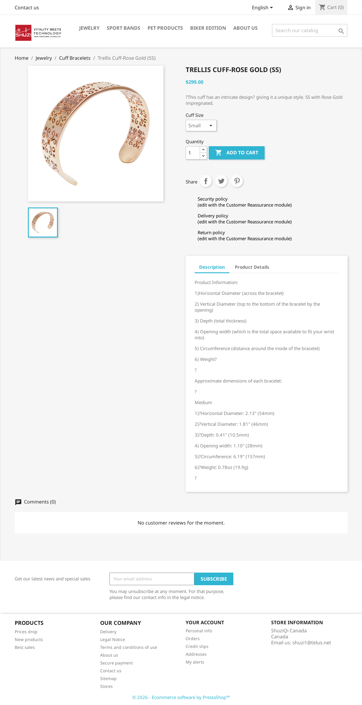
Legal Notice (112, 639)
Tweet (221, 181)
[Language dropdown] (263, 8)
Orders (193, 638)
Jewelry (89, 28)
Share (206, 181)
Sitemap (108, 678)
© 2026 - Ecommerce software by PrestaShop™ (181, 697)
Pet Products (165, 28)
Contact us (27, 7)
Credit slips (197, 646)
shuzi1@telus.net (311, 642)
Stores (106, 686)
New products (29, 639)
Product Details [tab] (252, 267)
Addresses (196, 654)
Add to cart (236, 153)
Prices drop (26, 631)
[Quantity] (193, 152)
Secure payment (116, 663)
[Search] (309, 30)
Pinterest (237, 181)
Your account (205, 622)
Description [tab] (212, 267)
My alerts (195, 662)
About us (245, 28)
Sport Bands (123, 28)
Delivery (108, 631)
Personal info (199, 631)
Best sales (25, 647)
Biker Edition (208, 28)
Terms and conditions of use (128, 647)
